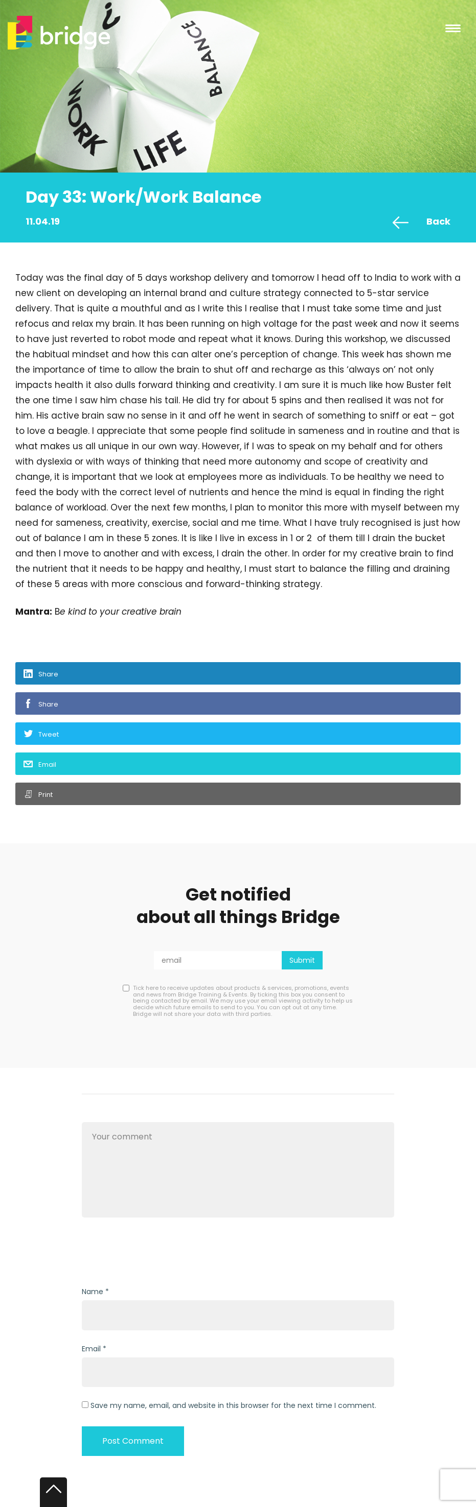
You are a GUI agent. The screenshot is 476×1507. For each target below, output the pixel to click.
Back (438, 221)
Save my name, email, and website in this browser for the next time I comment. (233, 1405)
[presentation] (159, 1253)
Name (92, 1291)
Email (47, 764)
